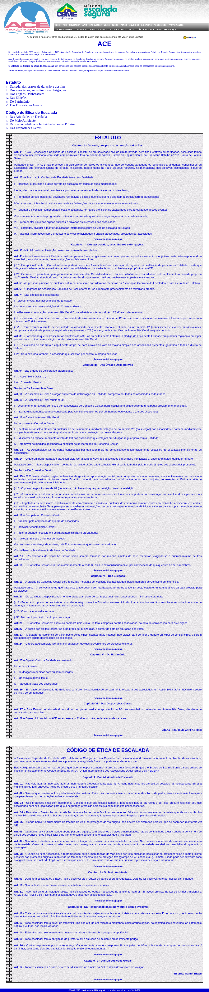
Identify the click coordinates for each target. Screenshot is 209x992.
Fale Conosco (128, 29)
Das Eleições (18, 97)
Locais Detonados (65, 29)
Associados (160, 25)
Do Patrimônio (20, 101)
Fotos (124, 25)
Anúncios (134, 25)
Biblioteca (74, 25)
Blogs (115, 25)
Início (58, 25)
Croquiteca (95, 25)
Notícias (114, 29)
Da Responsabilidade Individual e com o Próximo (43, 124)
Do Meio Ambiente (23, 120)
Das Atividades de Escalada (28, 116)
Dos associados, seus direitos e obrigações (38, 90)
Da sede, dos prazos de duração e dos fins (37, 86)
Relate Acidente (98, 29)
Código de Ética (133, 336)
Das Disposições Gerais (26, 105)
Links (107, 25)
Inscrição (146, 25)
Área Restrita (146, 29)
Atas (84, 25)
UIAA (74, 770)
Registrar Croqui (166, 29)
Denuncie (82, 29)
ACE (65, 25)
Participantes (176, 25)
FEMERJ (153, 770)
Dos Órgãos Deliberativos (27, 94)
